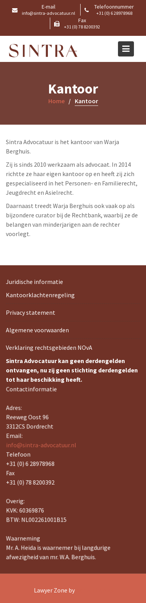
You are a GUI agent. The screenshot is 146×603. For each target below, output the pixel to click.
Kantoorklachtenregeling (40, 295)
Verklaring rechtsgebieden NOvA (49, 347)
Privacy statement (30, 312)
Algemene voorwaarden (37, 330)
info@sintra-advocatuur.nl (41, 445)
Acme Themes (95, 590)
